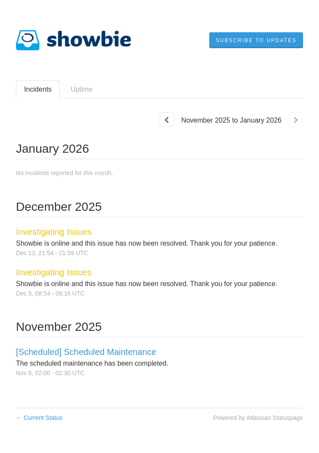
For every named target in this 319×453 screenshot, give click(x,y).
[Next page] (295, 119)
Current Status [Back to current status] (39, 417)
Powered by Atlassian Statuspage (258, 417)
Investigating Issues (54, 232)
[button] (256, 40)
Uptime (82, 89)
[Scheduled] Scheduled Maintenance (86, 352)
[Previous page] (167, 119)
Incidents (38, 89)
